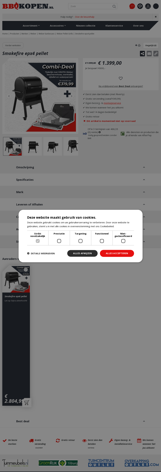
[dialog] (81, 236)
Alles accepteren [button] (117, 253)
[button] (41, 253)
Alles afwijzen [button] (82, 253)
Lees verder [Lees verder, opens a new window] (121, 226)
